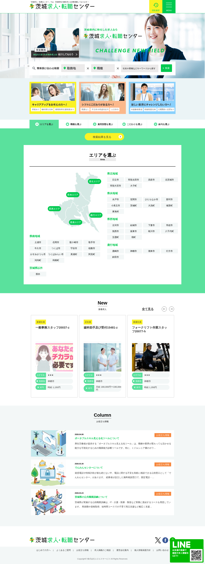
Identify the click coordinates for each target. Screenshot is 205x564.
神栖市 (133, 251)
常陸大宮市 (115, 185)
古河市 (115, 225)
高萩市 (151, 179)
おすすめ (41, 375)
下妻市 (151, 225)
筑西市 (115, 231)
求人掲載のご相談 (102, 550)
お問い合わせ (162, 550)
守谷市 (74, 248)
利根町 (56, 260)
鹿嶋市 (115, 251)
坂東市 (133, 231)
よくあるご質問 (63, 550)
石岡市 (56, 242)
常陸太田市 (133, 179)
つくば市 (56, 248)
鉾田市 (115, 257)
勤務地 (41, 381)
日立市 (115, 179)
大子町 (133, 185)
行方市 (169, 251)
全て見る (148, 309)
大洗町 (151, 205)
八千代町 (169, 231)
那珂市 (169, 199)
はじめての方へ (43, 550)
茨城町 (133, 205)
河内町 (38, 260)
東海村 (115, 211)
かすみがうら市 (38, 254)
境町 (133, 237)
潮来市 (151, 251)
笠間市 (133, 199)
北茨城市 (169, 179)
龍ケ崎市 (74, 242)
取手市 (91, 242)
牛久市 (38, 248)
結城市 (133, 225)
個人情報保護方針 (142, 550)
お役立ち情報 (82, 550)
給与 (41, 387)
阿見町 (91, 254)
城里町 (169, 205)
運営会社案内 (122, 550)
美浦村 (74, 254)
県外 (38, 274)
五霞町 (115, 237)
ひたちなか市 (151, 199)
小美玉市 (115, 205)
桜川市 (151, 231)
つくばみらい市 (56, 254)
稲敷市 (91, 248)
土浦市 (38, 242)
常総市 (169, 225)
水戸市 (115, 199)
